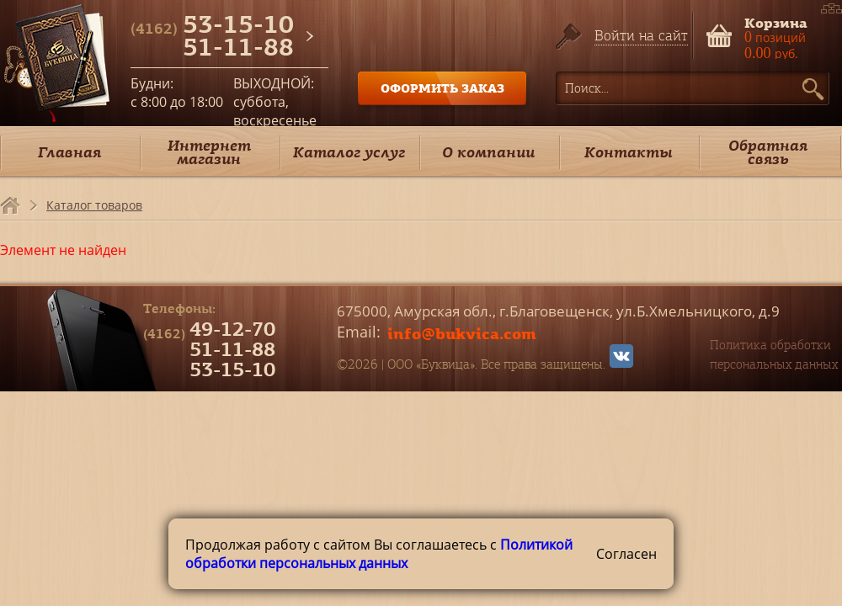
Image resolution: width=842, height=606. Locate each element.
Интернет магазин (209, 152)
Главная (69, 152)
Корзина (775, 21)
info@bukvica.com (461, 333)
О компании (488, 152)
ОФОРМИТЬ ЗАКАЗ (442, 88)
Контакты (628, 152)
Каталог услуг (349, 152)
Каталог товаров (94, 205)
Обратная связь (767, 152)
